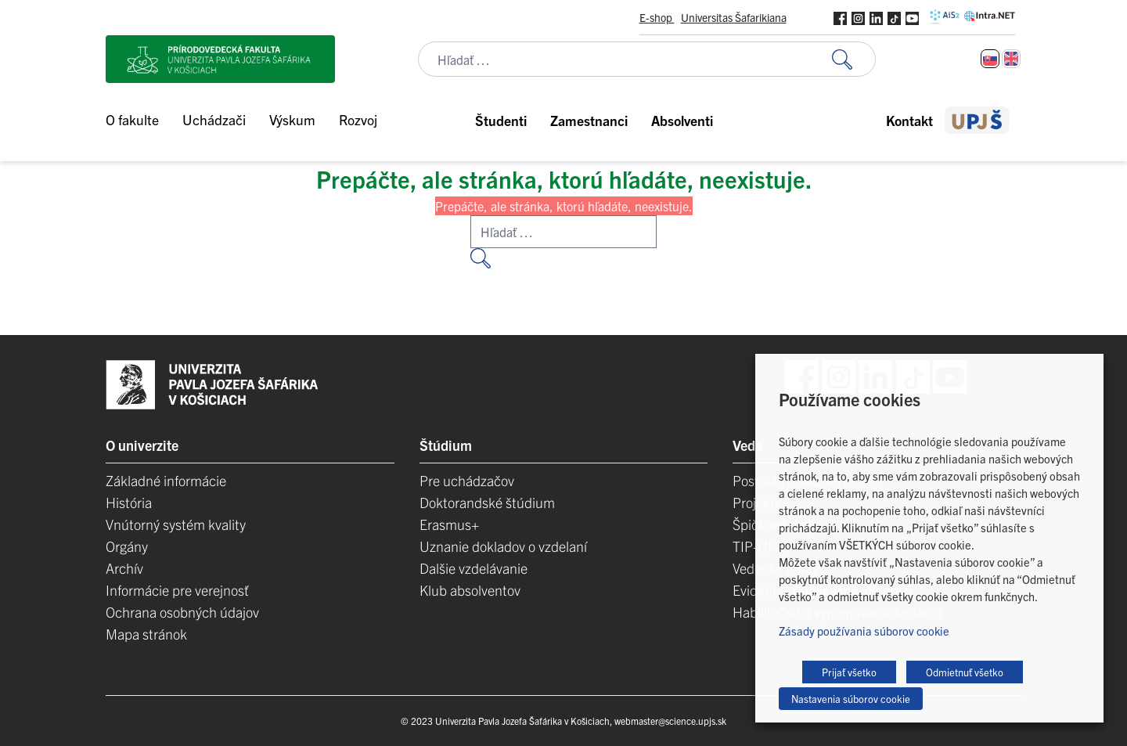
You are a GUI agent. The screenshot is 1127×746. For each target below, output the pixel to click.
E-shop (657, 17)
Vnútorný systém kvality (176, 524)
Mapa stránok (146, 634)
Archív (124, 568)
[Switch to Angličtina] (1011, 58)
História (129, 502)
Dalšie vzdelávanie (473, 568)
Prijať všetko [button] (849, 672)
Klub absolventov (469, 590)
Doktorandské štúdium (487, 502)
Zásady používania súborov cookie (864, 630)
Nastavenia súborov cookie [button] (850, 698)
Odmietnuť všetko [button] (964, 672)
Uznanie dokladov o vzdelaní (503, 546)
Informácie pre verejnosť (177, 590)
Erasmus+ (449, 524)
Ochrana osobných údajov (182, 612)
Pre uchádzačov (466, 480)
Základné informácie (166, 480)
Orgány (127, 546)
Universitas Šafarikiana (734, 17)
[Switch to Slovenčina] (990, 58)
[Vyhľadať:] (854, 59)
